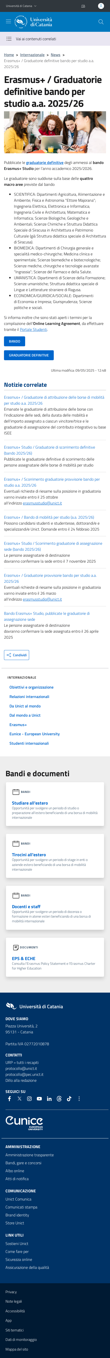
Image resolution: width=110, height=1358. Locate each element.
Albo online (14, 1171)
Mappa (16, 1349)
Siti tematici (14, 1330)
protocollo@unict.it (21, 1068)
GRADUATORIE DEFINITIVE (29, 355)
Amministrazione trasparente (29, 1155)
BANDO (14, 341)
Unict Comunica (18, 1199)
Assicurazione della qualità (27, 1267)
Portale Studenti (33, 329)
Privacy (11, 1292)
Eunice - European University (34, 734)
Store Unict (14, 1223)
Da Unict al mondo (25, 706)
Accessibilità (15, 1311)
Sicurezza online (18, 1259)
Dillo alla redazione (21, 1080)
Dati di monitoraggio (21, 1339)
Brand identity (17, 1215)
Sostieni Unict (16, 1243)
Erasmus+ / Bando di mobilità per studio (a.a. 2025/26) (49, 517)
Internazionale (32, 55)
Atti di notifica (17, 1179)
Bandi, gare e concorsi (23, 1163)
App (8, 1320)
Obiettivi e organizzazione (31, 687)
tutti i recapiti (28, 1062)
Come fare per (17, 1251)
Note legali (13, 1301)
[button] (35, 6)
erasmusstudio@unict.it (42, 503)
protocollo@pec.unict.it (24, 1074)
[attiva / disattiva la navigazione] (8, 21)
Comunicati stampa (21, 1207)
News (55, 55)
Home (9, 55)
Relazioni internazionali (29, 696)
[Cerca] (101, 22)
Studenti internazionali (29, 743)
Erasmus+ (18, 725)
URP (9, 1062)
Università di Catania (19, 5)
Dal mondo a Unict (25, 715)
